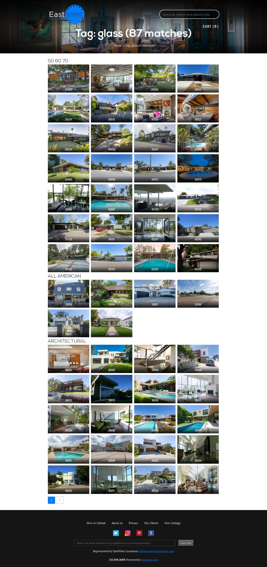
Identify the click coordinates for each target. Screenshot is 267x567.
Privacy (133, 523)
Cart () (211, 26)
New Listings (172, 523)
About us (117, 523)
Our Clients (151, 523)
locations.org (149, 559)
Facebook (151, 533)
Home (118, 45)
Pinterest (139, 533)
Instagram (128, 533)
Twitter (116, 533)
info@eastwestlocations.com (156, 551)
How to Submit (96, 523)
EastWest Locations (69, 14)
